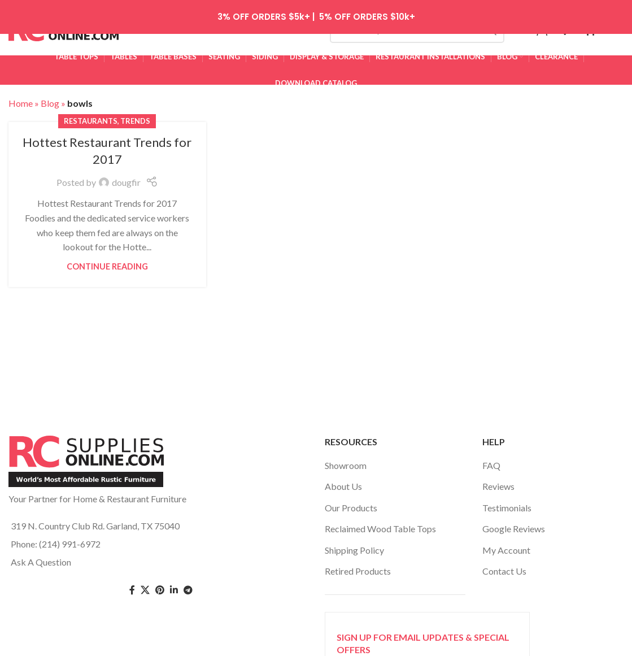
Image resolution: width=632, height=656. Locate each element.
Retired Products (358, 567)
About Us (343, 482)
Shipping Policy (354, 545)
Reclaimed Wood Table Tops (380, 524)
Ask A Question (41, 557)
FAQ (491, 461)
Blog (50, 99)
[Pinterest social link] (159, 586)
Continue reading (107, 262)
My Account (506, 545)
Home (20, 99)
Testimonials (506, 503)
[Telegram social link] (188, 586)
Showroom (346, 461)
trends (135, 116)
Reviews (498, 482)
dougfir (126, 178)
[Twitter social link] (145, 586)
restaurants (90, 116)
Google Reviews (513, 524)
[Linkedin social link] (174, 586)
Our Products (351, 503)
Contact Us (504, 567)
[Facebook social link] (132, 586)
